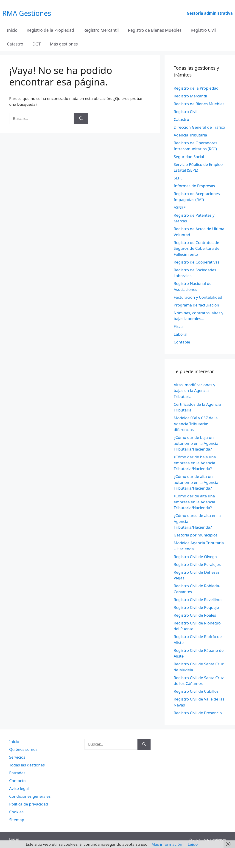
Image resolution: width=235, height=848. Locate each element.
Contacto (17, 780)
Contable (182, 342)
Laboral (180, 334)
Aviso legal (19, 788)
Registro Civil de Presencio (198, 712)
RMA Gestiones (26, 13)
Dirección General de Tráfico (199, 127)
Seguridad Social (189, 156)
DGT (36, 44)
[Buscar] (81, 118)
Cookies (16, 811)
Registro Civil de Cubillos (196, 691)
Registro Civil (203, 30)
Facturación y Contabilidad (198, 297)
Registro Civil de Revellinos (198, 599)
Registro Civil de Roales (195, 615)
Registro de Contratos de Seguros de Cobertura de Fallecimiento (196, 248)
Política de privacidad (28, 804)
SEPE (178, 178)
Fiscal (179, 326)
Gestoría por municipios (196, 535)
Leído (193, 844)
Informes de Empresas (194, 185)
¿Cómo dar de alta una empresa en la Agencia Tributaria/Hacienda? (194, 501)
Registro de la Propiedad (50, 30)
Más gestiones (64, 44)
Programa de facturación (196, 305)
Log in (14, 839)
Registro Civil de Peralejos (197, 564)
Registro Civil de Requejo (196, 607)
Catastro (15, 44)
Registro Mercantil (101, 30)
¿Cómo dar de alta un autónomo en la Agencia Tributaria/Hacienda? (196, 482)
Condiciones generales (29, 796)
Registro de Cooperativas (197, 262)
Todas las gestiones (27, 765)
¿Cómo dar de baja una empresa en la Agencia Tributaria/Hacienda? (195, 462)
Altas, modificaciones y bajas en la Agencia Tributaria (194, 390)
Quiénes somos (23, 749)
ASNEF (179, 207)
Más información (166, 844)
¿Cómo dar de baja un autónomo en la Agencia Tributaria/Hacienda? (196, 443)
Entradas (17, 772)
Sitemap (16, 819)
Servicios (17, 757)
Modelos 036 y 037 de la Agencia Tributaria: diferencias (196, 423)
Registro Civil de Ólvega (195, 556)
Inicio (12, 30)
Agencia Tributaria (190, 135)
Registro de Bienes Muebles (155, 30)
